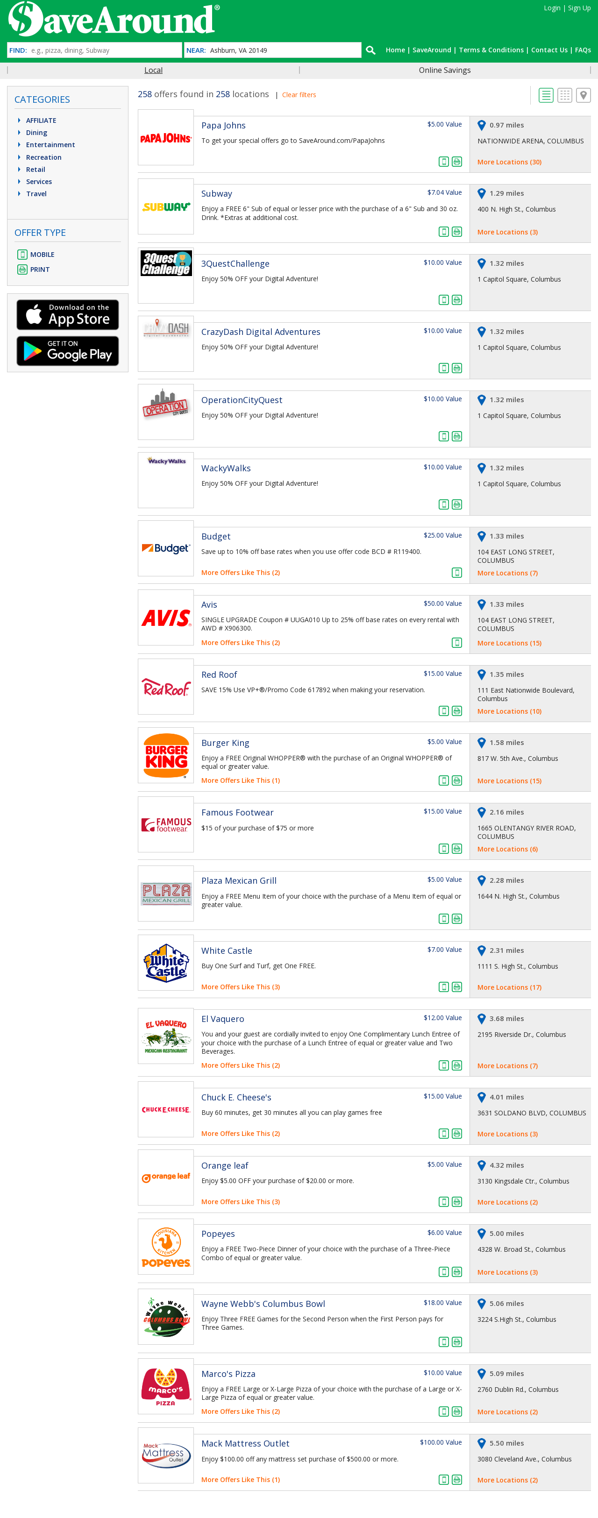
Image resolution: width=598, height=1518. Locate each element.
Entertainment (45, 144)
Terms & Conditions (491, 49)
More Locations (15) (509, 642)
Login (552, 7)
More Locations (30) (509, 161)
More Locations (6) (507, 848)
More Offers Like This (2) (240, 572)
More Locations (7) (507, 572)
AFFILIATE (36, 120)
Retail (30, 169)
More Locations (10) (509, 711)
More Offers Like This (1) (240, 780)
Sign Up (579, 7)
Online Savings (445, 70)
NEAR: (196, 50)
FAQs (583, 49)
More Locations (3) (507, 231)
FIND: (18, 50)
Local (153, 70)
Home (395, 49)
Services (33, 181)
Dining (31, 132)
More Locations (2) (507, 1202)
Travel (31, 193)
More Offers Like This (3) (240, 986)
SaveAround (432, 49)
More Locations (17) (509, 987)
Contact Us (549, 49)
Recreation (38, 157)
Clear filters (299, 94)
